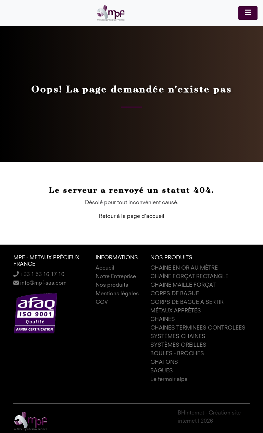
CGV (102, 302)
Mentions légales (117, 294)
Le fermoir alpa (169, 379)
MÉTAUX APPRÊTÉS (175, 311)
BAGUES (161, 371)
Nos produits (112, 285)
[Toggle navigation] (248, 13)
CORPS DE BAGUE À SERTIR (187, 302)
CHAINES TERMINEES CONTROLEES (198, 328)
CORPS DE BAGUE (174, 294)
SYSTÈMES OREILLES (178, 345)
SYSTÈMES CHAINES (177, 336)
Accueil (105, 268)
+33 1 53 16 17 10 (38, 274)
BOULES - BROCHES (177, 354)
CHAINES (162, 319)
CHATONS (164, 362)
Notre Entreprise (116, 277)
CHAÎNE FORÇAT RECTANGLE (189, 277)
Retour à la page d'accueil (131, 216)
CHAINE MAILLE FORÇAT (183, 285)
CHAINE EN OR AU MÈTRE (184, 268)
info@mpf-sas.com (39, 283)
